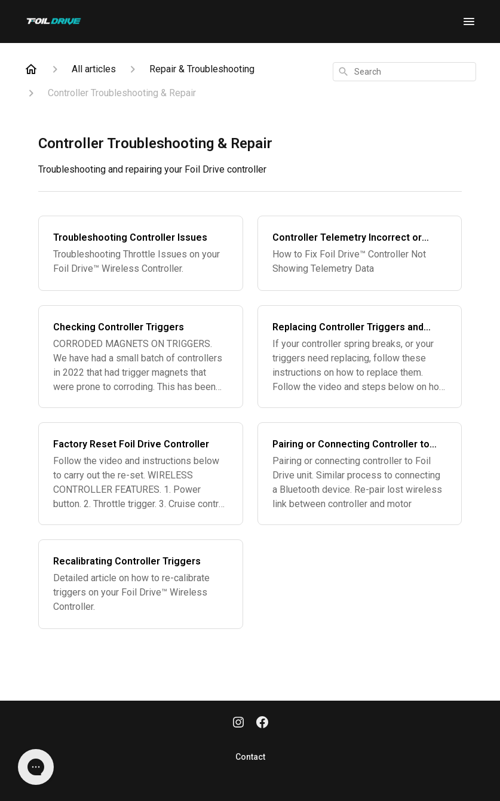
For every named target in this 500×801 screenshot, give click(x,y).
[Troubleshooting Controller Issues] (140, 253)
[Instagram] (238, 723)
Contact (250, 757)
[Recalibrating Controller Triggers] (140, 584)
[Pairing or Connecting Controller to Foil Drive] (359, 473)
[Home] (31, 69)
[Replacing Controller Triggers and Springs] (359, 356)
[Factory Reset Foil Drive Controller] (140, 473)
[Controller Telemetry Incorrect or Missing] (359, 253)
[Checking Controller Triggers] (140, 356)
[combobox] (404, 71)
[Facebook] (262, 723)
